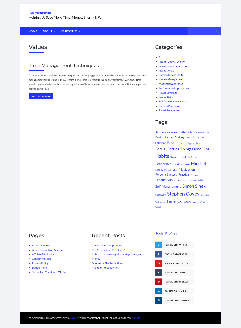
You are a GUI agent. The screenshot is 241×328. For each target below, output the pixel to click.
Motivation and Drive (171, 87)
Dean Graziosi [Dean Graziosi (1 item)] (204, 136)
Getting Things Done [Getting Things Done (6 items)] (184, 152)
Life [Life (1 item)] (174, 168)
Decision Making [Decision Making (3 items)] (174, 141)
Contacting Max (41, 262)
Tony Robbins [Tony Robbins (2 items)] (184, 205)
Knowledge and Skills (171, 78)
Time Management (170, 113)
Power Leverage (168, 96)
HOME (33, 34)
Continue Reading (41, 100)
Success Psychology (170, 109)
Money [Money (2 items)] (159, 173)
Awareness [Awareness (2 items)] (171, 136)
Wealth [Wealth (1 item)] (203, 206)
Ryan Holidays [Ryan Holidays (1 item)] (198, 184)
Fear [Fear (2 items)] (198, 146)
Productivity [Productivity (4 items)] (164, 183)
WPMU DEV (137, 321)
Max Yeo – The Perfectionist (108, 266)
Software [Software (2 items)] (160, 198)
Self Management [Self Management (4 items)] (168, 190)
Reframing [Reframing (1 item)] (187, 184)
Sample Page (39, 271)
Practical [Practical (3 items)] (183, 178)
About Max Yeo (41, 249)
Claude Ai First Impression (107, 249)
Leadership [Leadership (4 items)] (163, 167)
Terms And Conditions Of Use (49, 275)
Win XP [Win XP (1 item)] (158, 211)
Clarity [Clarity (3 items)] (192, 136)
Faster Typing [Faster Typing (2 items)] (187, 146)
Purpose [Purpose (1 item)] (177, 184)
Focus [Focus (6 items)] (160, 152)
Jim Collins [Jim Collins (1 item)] (192, 161)
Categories (71, 35)
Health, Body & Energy (172, 65)
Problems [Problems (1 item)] (194, 178)
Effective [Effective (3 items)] (199, 141)
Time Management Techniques (64, 69)
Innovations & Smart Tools (174, 69)
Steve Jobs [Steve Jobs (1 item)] (205, 198)
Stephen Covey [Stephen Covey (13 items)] (183, 197)
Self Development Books (173, 105)
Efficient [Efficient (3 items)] (160, 146)
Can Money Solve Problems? (108, 253)
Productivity (166, 100)
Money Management (171, 82)
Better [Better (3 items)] (183, 136)
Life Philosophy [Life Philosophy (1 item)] (183, 168)
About (49, 35)
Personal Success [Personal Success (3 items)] (166, 178)
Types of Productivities (105, 271)
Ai (160, 60)
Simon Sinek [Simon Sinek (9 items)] (194, 189)
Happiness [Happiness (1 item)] (174, 161)
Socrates (75, 321)
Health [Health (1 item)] (183, 161)
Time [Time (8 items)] (171, 204)
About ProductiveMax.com (47, 253)
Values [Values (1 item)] (195, 206)
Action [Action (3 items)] (159, 136)
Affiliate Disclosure (43, 258)
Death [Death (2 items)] (158, 140)
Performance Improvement (174, 91)
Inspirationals (166, 74)
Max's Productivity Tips (61, 15)
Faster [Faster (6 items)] (172, 146)
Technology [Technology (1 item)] (160, 206)
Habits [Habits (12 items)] (162, 159)
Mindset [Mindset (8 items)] (198, 167)
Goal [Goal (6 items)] (207, 152)
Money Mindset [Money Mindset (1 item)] (170, 174)
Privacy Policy (40, 266)
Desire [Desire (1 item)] (189, 141)
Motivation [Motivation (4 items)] (187, 173)
